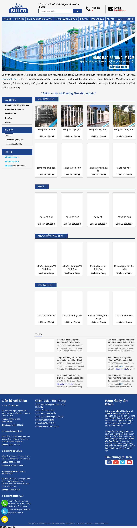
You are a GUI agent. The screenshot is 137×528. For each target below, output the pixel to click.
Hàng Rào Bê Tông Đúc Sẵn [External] (17, 105)
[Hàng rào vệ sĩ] (124, 160)
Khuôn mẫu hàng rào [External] (66, 19)
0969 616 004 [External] (14, 462)
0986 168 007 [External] (7, 422)
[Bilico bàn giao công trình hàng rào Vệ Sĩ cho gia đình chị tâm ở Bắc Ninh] (96, 363)
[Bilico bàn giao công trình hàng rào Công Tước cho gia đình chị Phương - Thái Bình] (96, 380)
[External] (4, 503)
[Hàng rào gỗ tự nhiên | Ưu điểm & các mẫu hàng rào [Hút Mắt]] (45, 380)
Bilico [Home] (121, 366)
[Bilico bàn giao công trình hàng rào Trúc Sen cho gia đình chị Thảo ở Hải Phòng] (45, 345)
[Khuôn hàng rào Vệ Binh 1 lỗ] (72, 259)
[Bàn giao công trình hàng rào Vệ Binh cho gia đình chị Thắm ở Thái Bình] (96, 345)
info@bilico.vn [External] (120, 10)
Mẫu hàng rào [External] (46, 99)
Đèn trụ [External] (84, 19)
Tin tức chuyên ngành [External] (14, 140)
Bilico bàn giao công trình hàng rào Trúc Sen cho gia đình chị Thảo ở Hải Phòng (68, 342)
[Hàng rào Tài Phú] (46, 122)
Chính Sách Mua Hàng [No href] (44, 410)
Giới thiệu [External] (19, 19)
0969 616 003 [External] (14, 419)
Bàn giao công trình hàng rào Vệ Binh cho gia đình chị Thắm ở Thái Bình (121, 342)
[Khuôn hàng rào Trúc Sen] (98, 259)
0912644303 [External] (25, 509)
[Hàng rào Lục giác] (72, 122)
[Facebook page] (109, 462)
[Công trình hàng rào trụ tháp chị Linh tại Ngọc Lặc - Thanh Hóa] (45, 363)
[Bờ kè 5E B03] (124, 209)
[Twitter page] (122, 462)
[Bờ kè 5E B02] (72, 209)
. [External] (12, 157)
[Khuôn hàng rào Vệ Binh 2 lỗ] (46, 259)
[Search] (77, 11)
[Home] (18, 8)
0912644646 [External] (14, 509)
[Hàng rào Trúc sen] (46, 160)
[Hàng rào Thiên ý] (72, 160)
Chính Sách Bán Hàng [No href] (50, 400)
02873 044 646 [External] (17, 513)
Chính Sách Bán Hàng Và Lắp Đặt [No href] (49, 417)
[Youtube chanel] (129, 462)
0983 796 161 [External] (14, 445)
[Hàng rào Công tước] (124, 122)
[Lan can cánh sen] (46, 308)
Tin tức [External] (110, 19)
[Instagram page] (116, 462)
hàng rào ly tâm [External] (9, 79)
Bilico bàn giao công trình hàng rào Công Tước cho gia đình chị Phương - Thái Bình (120, 377)
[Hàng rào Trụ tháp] (98, 122)
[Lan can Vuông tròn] (72, 308)
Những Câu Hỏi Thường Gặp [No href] (47, 426)
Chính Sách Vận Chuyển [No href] (45, 413)
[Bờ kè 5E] (98, 209)
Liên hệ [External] (129, 19)
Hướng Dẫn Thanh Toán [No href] (45, 423)
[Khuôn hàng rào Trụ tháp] (124, 259)
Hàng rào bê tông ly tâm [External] (39, 19)
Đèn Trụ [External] (8, 118)
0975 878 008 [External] (14, 490)
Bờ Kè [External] (7, 122)
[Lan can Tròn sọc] (124, 308)
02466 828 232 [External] (17, 425)
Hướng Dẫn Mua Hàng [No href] (44, 420)
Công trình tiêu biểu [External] (75, 345)
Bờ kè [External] (41, 187)
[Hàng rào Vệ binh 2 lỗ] (98, 160)
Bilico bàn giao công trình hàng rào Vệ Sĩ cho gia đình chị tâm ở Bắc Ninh (120, 360)
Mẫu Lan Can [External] (10, 114)
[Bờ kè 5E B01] (46, 209)
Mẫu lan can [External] (97, 19)
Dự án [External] (120, 19)
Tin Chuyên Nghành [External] (75, 381)
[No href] (68, 46)
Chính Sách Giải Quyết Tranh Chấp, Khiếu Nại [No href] (50, 405)
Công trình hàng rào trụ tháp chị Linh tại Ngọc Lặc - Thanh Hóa (70, 360)
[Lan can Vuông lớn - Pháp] (98, 308)
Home (7, 19)
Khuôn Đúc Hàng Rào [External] (14, 109)
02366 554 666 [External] (17, 465)
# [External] (92, 10)
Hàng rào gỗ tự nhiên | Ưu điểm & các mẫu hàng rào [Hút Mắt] (70, 377)
